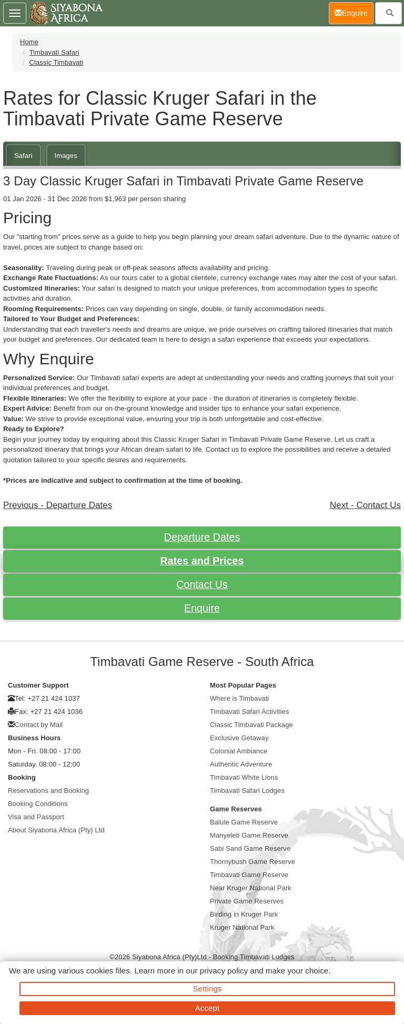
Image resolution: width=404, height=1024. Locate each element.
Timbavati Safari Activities (249, 711)
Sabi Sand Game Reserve (250, 848)
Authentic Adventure (241, 764)
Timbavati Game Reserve (249, 875)
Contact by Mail (39, 725)
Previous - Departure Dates (57, 505)
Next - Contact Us (365, 505)
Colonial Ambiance (238, 751)
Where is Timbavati (239, 698)
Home (29, 42)
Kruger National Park (242, 927)
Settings (207, 988)
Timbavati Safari (54, 52)
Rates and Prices (202, 560)
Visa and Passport (36, 817)
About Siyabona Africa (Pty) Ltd (56, 830)
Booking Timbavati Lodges (254, 957)
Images (66, 156)
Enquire (202, 608)
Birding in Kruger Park (244, 914)
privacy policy (224, 970)
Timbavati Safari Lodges (247, 790)
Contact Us (201, 584)
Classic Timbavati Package (251, 725)
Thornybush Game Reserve (252, 862)
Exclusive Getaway (239, 738)
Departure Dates (202, 537)
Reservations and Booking (48, 790)
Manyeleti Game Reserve (249, 835)
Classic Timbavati (56, 62)
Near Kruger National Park (250, 888)
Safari (23, 156)
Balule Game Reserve (244, 822)
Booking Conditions (38, 804)
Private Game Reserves (247, 901)
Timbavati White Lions (244, 777)
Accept (207, 1007)
